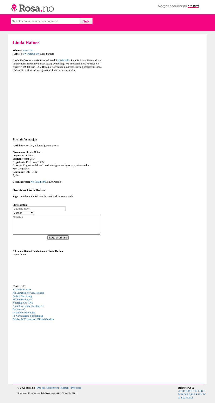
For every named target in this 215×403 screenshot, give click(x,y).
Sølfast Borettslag (22, 299)
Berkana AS (19, 312)
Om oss (41, 391)
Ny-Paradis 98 (31, 53)
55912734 (28, 50)
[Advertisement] (59, 104)
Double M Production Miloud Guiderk (33, 322)
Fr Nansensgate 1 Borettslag (28, 319)
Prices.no (76, 391)
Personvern (53, 391)
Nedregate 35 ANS (23, 306)
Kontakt (65, 391)
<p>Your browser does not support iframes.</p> (44, 272)
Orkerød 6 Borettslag (24, 316)
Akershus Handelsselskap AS (28, 309)
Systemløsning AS (23, 303)
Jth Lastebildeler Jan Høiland (28, 296)
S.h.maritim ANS (22, 293)
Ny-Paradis (64, 60)
